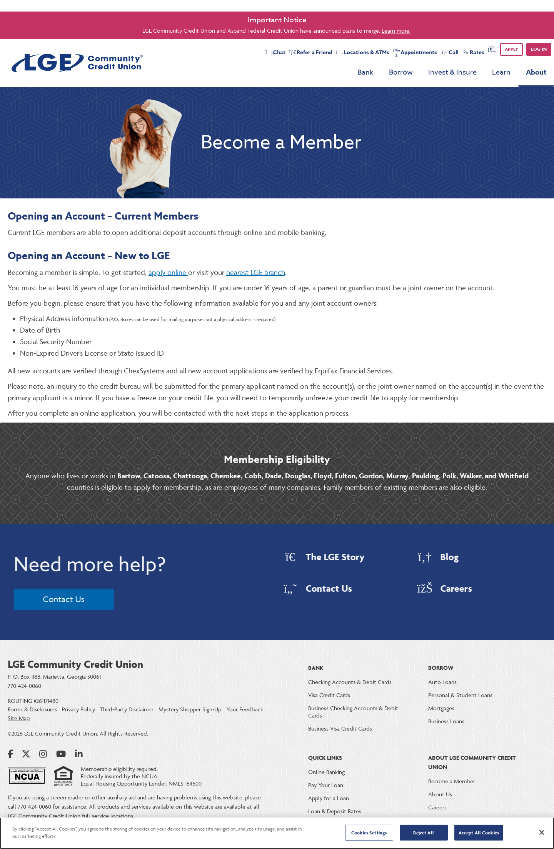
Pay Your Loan (325, 785)
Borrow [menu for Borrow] (401, 72)
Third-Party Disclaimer (127, 709)
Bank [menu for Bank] (365, 72)
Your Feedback (244, 709)
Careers (437, 807)
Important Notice (277, 20)
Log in (539, 49)
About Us (440, 794)
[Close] (541, 832)
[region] (277, 833)
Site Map (19, 718)
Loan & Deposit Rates (334, 811)
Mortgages (441, 708)
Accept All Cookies (479, 833)
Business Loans (446, 721)
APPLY (511, 49)
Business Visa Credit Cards (340, 728)
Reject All (423, 833)
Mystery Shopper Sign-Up (190, 709)
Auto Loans (442, 682)
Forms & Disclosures (32, 709)
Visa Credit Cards (329, 695)
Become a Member (451, 781)
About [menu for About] (536, 72)
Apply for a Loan (328, 798)
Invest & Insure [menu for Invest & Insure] (452, 72)
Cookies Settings (369, 833)
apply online (168, 272)
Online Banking (326, 772)
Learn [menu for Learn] (501, 72)
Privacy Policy (78, 709)
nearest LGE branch (255, 272)
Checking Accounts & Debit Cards (350, 682)
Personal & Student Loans (460, 695)
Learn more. (396, 30)
